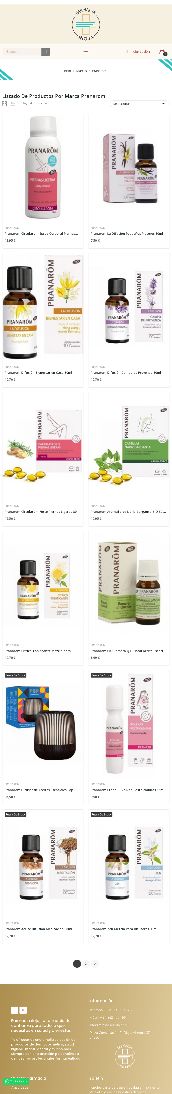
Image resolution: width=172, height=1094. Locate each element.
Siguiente (95, 964)
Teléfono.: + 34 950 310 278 (110, 1010)
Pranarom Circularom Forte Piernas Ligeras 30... (42, 511)
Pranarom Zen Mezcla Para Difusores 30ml (124, 929)
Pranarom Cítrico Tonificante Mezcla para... (39, 651)
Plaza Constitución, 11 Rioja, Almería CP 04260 (119, 1035)
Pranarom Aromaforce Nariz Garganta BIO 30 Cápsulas (129, 511)
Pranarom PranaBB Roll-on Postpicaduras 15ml (127, 790)
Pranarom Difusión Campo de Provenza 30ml (126, 372)
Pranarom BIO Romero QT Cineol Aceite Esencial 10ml (129, 651)
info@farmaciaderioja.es (108, 1025)
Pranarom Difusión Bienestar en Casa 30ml (38, 372)
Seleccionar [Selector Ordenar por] (139, 103)
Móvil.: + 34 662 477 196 (107, 1018)
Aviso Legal (20, 1088)
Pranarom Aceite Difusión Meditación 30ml (38, 929)
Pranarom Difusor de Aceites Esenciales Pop (39, 790)
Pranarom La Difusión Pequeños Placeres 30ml (127, 233)
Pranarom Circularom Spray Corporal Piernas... (41, 233)
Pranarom (12, 227)
